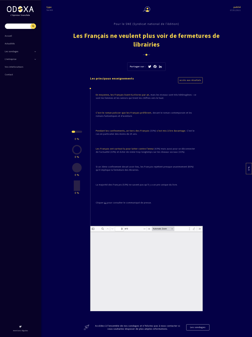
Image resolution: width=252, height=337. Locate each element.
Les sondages (198, 327)
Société (49, 10)
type (49, 7)
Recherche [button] (33, 26)
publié (237, 7)
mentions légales (20, 330)
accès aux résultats (190, 80)
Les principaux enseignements (112, 78)
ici (105, 202)
